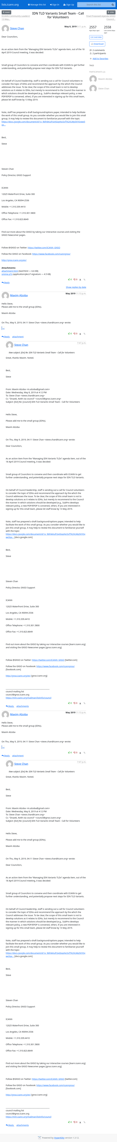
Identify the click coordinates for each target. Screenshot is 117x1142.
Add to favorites (98, 58)
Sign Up (68, 4)
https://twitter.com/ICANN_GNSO (44, 247)
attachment (18, 336)
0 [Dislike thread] (75, 279)
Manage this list (37, 4)
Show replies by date (76, 287)
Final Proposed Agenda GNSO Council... (101, 18)
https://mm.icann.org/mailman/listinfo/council (28, 697)
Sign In (54, 4)
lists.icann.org (10, 4)
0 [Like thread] (70, 279)
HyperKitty (59, 1137)
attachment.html (10, 271)
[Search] (113, 4)
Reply (6, 282)
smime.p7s (7, 274)
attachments (22, 706)
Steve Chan (17, 28)
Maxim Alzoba (19, 295)
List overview (96, 37)
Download (97, 43)
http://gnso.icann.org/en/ (14, 260)
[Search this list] (93, 4)
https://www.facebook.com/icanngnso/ (51, 253)
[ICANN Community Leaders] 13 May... (16, 18)
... (4, 328)
